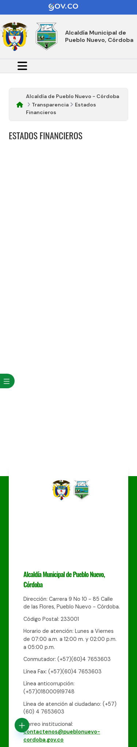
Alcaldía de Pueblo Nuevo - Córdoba (72, 96)
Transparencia (50, 104)
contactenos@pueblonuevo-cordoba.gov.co (61, 735)
